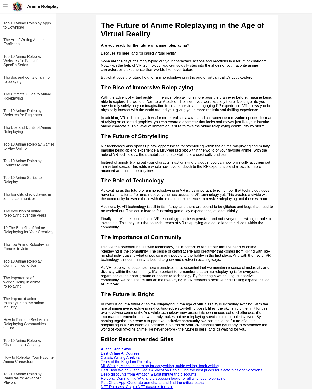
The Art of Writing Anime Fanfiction (23, 42)
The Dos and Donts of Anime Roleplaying (27, 130)
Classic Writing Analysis (120, 358)
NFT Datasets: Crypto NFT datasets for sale (137, 387)
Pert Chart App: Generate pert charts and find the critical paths (152, 383)
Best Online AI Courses (120, 353)
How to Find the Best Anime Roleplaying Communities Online (26, 324)
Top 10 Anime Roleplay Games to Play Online (29, 146)
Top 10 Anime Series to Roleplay (22, 180)
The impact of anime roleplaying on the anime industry (23, 303)
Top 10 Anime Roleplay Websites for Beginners (22, 113)
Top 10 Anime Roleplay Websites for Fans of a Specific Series (22, 61)
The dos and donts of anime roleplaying (26, 79)
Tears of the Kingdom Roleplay (126, 362)
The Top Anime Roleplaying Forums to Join (26, 247)
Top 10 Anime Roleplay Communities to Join (22, 263)
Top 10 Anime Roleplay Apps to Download (27, 25)
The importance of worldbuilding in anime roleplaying (21, 282)
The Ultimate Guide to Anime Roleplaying (27, 96)
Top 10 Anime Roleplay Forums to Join (22, 163)
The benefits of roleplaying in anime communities (27, 196)
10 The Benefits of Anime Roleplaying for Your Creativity (28, 230)
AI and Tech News (116, 349)
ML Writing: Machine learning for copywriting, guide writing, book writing (160, 366)
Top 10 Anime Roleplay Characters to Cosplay (22, 343)
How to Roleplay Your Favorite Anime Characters (28, 359)
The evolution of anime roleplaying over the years (24, 213)
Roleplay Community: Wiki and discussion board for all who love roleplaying (163, 378)
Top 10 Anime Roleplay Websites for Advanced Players (22, 378)
